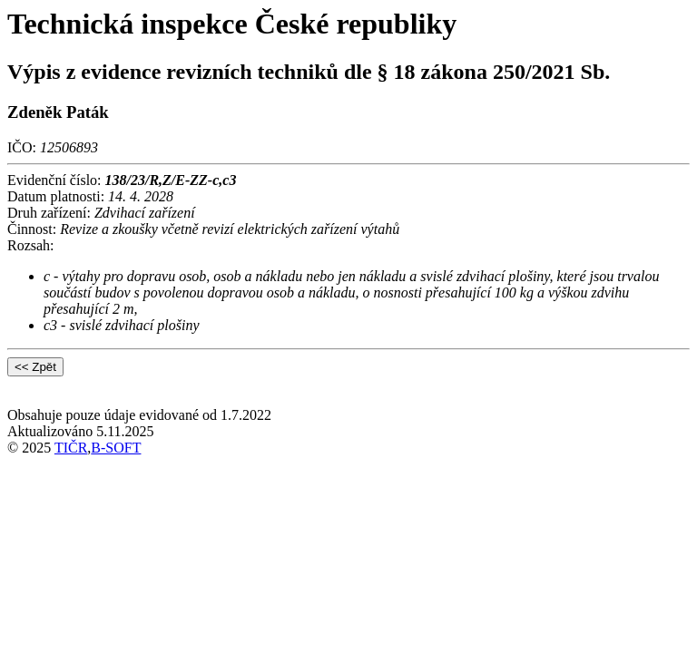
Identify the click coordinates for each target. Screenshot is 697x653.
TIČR (70, 447)
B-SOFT (116, 447)
